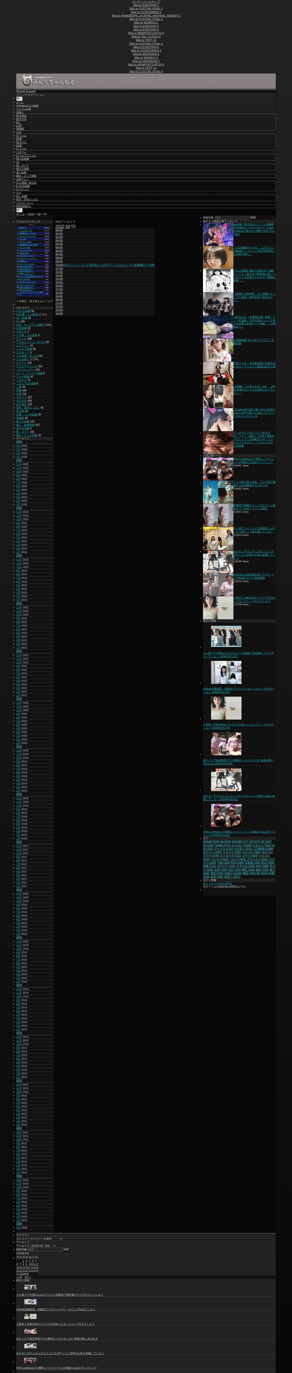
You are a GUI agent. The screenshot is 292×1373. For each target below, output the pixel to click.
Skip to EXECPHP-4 (146, 29)
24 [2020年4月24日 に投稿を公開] (30, 1270)
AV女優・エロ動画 (27, 314)
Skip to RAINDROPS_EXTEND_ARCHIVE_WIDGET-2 (146, 15)
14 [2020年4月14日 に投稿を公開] (20, 1267)
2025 (19, 460)
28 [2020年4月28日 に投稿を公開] (20, 1273)
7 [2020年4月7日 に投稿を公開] (20, 1264)
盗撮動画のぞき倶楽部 (28, 245)
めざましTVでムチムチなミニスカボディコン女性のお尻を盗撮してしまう (254, 555)
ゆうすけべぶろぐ (26, 255)
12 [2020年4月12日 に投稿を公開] (36, 1264)
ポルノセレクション (27, 236)
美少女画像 (23, 158)
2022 (19, 603)
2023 (19, 555)
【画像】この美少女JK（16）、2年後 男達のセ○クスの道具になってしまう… (254, 390)
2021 (19, 651)
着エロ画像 (23, 169)
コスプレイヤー (25, 369)
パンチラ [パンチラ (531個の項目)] (219, 859)
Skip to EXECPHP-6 (146, 47)
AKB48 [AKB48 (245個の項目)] (211, 841)
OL (18, 122)
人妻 (19, 125)
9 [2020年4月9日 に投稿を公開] (26, 1264)
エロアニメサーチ (26, 285)
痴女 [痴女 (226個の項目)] (262, 869)
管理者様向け (24, 206)
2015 (19, 937)
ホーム (20, 102)
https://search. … (26, 269)
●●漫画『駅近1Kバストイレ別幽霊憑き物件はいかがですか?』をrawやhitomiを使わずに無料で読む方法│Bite (254, 229)
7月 (18, 482)
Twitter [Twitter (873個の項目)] (223, 845)
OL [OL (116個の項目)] (208, 845)
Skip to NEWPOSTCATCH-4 (146, 33)
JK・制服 (22, 196)
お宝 (18, 132)
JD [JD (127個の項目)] (254, 841)
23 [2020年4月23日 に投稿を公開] (27, 1270)
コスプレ (21, 152)
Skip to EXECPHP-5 (146, 26)
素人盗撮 (21, 172)
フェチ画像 (22, 376)
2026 (19, 441)
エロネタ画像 (24, 348)
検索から (23, 228)
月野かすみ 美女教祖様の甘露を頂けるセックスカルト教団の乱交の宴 (254, 365)
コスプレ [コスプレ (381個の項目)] (251, 852)
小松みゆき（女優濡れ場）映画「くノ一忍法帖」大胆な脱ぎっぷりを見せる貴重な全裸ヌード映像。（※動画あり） (254, 322)
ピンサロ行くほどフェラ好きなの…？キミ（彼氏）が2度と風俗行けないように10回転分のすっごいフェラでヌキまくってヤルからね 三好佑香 (253, 439)
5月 (18, 489)
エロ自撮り (22, 359)
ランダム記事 (23, 109)
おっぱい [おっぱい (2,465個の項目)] (241, 845)
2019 (19, 746)
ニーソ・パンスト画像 (29, 373)
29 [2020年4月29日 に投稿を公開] (24, 1273)
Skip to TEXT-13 (146, 40)
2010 (19, 1175)
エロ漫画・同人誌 (26, 182)
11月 (19, 467)
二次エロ (21, 380)
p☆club (22, 239)
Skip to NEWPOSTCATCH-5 (146, 64)
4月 (18, 445)
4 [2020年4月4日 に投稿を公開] (32, 1260)
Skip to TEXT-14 (146, 68)
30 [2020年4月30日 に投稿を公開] (27, 1273)
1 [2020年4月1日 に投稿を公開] (23, 1260)
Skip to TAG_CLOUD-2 (145, 36)
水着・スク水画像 (26, 414)
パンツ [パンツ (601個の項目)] (238, 859)
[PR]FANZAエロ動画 (27, 105)
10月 (19, 471)
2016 (19, 889)
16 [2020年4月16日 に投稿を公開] (27, 1267)
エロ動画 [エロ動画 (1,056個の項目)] (263, 848)
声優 (19, 138)
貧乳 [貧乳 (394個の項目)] (217, 876)
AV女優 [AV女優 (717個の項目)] (240, 841)
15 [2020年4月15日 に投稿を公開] (24, 1267)
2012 (19, 1080)
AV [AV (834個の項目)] (225, 841)
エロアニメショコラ (27, 258)
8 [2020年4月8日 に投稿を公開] (23, 1264)
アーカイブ (22, 1245)
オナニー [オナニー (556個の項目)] (212, 852)
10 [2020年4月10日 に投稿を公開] (30, 1264)
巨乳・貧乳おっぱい (28, 199)
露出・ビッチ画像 (26, 175)
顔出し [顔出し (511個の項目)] (232, 876)
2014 (19, 985)
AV (17, 162)
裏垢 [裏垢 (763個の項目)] (249, 873)
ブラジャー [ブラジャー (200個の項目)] (257, 859)
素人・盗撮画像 (25, 424)
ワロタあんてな (25, 230)
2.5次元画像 (23, 186)
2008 (19, 1223)
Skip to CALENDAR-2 (146, 61)
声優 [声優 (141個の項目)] (209, 866)
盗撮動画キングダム (27, 233)
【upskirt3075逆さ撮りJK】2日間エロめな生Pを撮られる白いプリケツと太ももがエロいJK (254, 413)
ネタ (18, 192)
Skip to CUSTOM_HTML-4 (146, 71)
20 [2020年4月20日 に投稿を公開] (17, 1270)
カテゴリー (22, 1238)
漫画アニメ (22, 179)
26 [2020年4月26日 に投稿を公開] (36, 1270)
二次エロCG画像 (26, 383)
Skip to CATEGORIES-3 (146, 50)
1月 (18, 456)
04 (39, 214)
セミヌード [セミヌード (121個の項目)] (231, 855)
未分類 (20, 411)
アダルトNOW (25, 242)
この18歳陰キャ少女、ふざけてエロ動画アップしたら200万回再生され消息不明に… (254, 251)
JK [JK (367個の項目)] (266, 841)
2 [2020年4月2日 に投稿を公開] (26, 1260)
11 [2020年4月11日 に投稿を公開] (33, 1264)
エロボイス (22, 352)
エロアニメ (23, 189)
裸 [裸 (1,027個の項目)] (262, 873)
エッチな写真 (24, 247)
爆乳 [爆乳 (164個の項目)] (248, 869)
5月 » (28, 1277)
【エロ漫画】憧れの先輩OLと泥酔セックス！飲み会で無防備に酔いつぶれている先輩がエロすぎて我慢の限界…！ (254, 275)
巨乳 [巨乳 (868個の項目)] (262, 866)
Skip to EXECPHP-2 (146, 5)
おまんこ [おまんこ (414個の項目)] (261, 845)
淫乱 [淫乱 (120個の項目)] (234, 869)
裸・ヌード (23, 165)
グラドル (22, 148)
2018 (19, 794)
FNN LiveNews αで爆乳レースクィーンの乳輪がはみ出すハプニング (253, 460)
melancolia (24, 253)
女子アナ (22, 142)
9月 (18, 475)
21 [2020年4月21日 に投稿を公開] (20, 1270)
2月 (18, 453)
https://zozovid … (26, 267)
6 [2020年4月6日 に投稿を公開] (17, 1264)
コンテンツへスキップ (146, 1)
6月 (18, 486)
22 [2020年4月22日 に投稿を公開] (24, 1270)
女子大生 (22, 119)
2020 (31, 214)
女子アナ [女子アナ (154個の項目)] (226, 866)
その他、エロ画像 (26, 335)
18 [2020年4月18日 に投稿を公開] (33, 1267)
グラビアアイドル (26, 155)
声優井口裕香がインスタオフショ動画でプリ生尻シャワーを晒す (254, 507)
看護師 (20, 128)
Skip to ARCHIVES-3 (146, 54)
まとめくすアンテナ (27, 282)
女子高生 (22, 115)
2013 (19, 1032)
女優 (19, 145)
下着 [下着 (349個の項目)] (223, 862)
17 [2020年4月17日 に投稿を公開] (30, 1267)
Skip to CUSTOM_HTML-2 (146, 43)
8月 (18, 478)
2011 (19, 1128)
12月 (19, 464)
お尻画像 (21, 328)
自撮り (20, 112)
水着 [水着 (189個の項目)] (220, 869)
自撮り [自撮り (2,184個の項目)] (233, 873)
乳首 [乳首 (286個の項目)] (237, 862)
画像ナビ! (23, 261)
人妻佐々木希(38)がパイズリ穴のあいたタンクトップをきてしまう (254, 599)
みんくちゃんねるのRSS (217, 883)
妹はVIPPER (24, 279)
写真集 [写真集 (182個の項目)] (253, 862)
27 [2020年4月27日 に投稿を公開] (17, 1273)
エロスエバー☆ (25, 250)
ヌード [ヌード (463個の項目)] (250, 855)
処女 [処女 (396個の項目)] (267, 862)
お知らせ (21, 331)
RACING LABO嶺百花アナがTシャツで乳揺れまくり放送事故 (253, 576)
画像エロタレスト (26, 273)
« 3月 (19, 1277)
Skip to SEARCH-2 (146, 22)
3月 (18, 449)
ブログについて (24, 202)
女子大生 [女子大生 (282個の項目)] (245, 866)
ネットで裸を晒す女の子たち (31, 276)
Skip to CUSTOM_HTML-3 (146, 19)
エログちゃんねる (26, 264)
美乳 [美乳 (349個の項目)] (217, 873)
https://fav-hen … (26, 271)
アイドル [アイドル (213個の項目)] (223, 848)
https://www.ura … (27, 287)
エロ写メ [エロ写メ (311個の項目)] (243, 848)
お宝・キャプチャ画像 (29, 324)
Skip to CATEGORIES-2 (146, 12)
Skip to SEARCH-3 (146, 57)
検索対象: (208, 217)
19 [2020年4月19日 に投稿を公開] (36, 1267)
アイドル (22, 135)
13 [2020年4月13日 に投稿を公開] (17, 1267)
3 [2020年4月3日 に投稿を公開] (29, 1260)
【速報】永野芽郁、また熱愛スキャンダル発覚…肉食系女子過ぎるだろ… (254, 297)
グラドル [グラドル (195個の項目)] (232, 852)
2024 (19, 507)
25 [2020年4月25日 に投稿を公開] (33, 1270)
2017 (19, 841)
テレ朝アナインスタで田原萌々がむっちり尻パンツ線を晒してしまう (254, 530)
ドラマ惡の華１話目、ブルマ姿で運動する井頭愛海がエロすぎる (254, 484)
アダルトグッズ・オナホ (30, 342)
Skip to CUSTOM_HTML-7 (146, 8)
